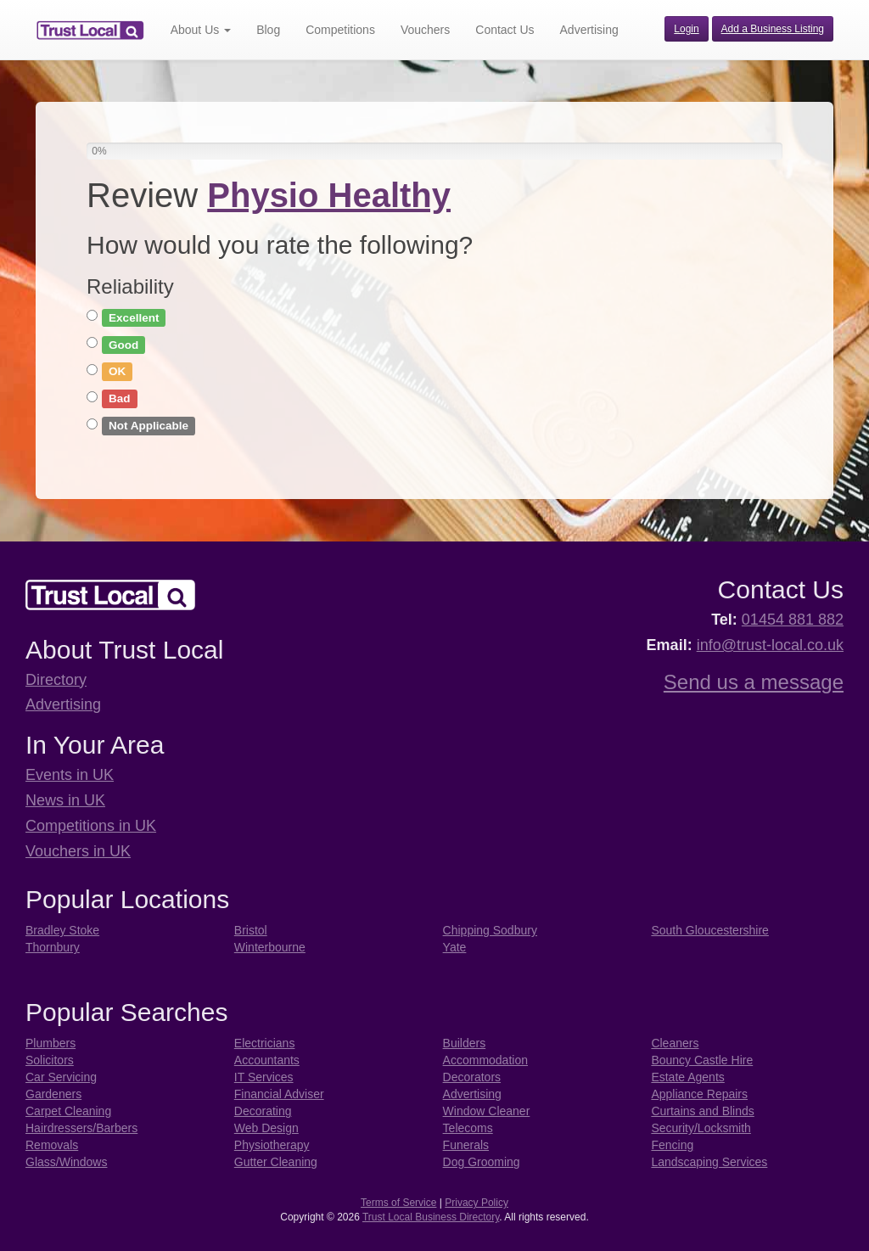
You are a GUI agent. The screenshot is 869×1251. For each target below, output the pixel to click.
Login (686, 29)
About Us (201, 29)
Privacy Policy (476, 1203)
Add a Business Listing (772, 29)
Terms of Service (398, 1203)
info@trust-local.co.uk (770, 645)
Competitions (340, 29)
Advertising (589, 29)
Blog (268, 29)
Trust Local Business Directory (430, 1217)
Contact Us (504, 29)
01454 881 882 (793, 619)
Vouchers (425, 29)
